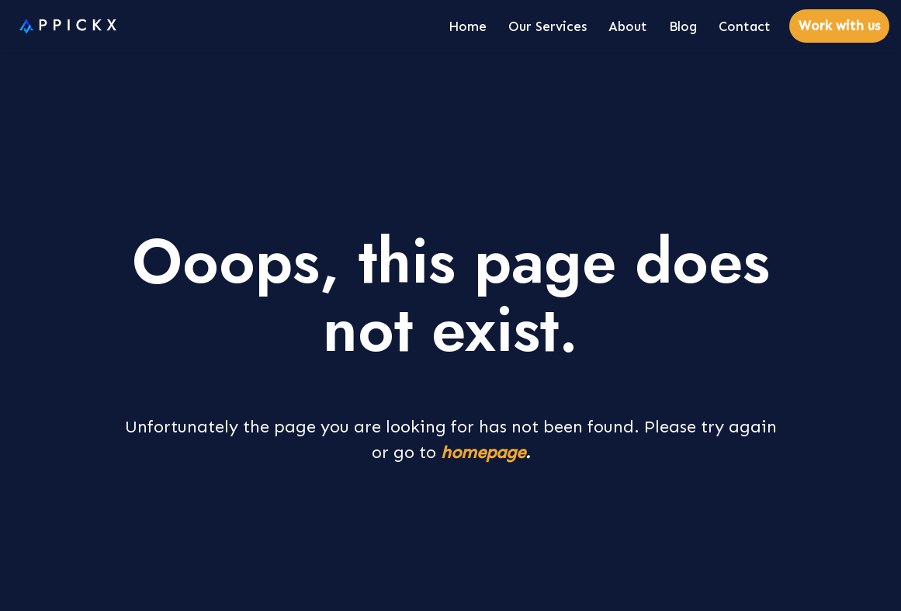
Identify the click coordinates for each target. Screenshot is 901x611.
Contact (745, 26)
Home (468, 26)
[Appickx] (64, 26)
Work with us (839, 25)
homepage (483, 452)
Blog (683, 26)
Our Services (547, 26)
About (627, 26)
